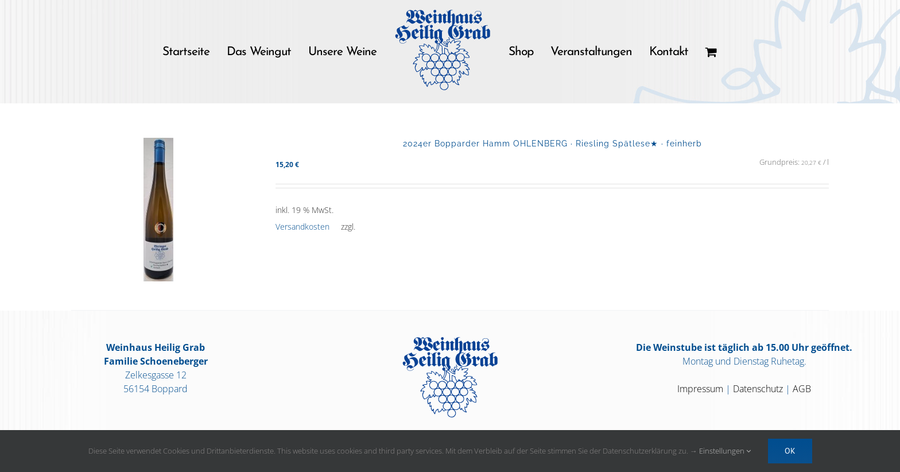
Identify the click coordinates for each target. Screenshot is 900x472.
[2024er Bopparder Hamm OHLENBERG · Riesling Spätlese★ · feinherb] (158, 209)
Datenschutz (758, 388)
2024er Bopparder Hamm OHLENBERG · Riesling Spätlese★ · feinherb (552, 143)
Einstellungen (725, 451)
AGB (802, 388)
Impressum (700, 388)
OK (790, 451)
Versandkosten (302, 226)
